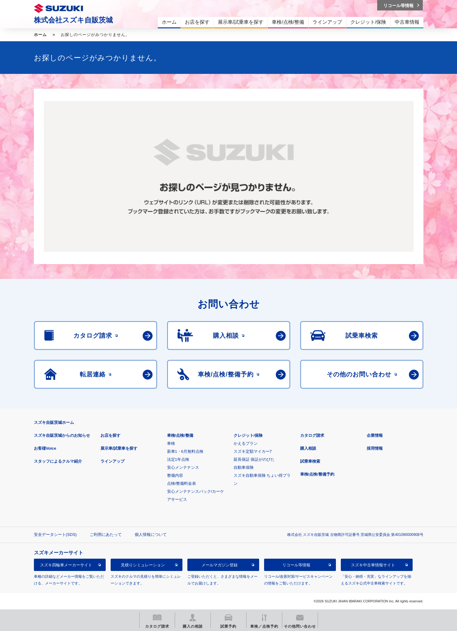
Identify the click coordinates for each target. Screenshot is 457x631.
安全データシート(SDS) (55, 534)
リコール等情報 (296, 565)
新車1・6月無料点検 (185, 451)
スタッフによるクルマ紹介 (58, 461)
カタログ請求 (312, 435)
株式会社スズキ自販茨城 (73, 20)
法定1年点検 (178, 459)
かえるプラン (246, 443)
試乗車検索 (310, 461)
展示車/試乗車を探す (119, 448)
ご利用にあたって (106, 534)
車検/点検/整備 (180, 435)
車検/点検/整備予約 (317, 474)
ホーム (40, 34)
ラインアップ (112, 461)
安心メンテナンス (183, 467)
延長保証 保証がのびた (254, 459)
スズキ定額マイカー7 (253, 451)
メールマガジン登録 (220, 565)
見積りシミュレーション (143, 565)
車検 (171, 443)
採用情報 (375, 448)
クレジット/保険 (248, 435)
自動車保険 (244, 467)
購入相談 (308, 448)
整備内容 (175, 475)
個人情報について (151, 534)
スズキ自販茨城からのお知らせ (62, 435)
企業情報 (375, 435)
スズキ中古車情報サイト (373, 565)
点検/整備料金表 (181, 483)
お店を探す (110, 435)
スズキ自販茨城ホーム (54, 422)
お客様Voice (45, 448)
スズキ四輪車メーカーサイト (66, 565)
